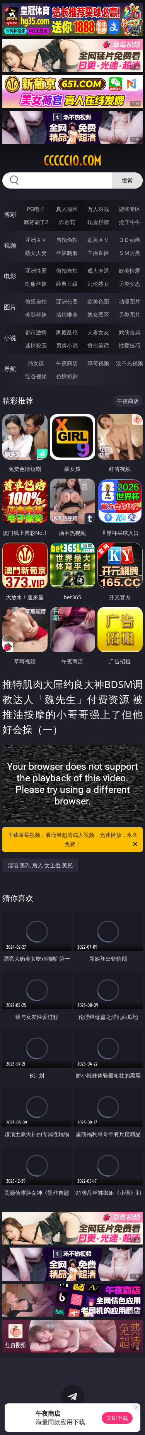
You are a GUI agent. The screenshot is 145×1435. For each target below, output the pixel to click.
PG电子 (36, 208)
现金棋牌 (98, 222)
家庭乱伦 (67, 332)
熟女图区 (98, 314)
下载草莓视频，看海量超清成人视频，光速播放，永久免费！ (73, 840)
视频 (10, 245)
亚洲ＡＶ (36, 239)
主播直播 (98, 252)
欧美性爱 (129, 270)
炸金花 (67, 222)
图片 (10, 307)
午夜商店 (67, 363)
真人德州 (67, 208)
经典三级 (67, 283)
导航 (10, 368)
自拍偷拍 (67, 239)
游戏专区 (129, 208)
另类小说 (67, 345)
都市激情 (36, 332)
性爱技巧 (129, 345)
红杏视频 (36, 376)
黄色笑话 (98, 345)
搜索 (127, 180)
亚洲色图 (67, 301)
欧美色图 (98, 301)
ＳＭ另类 (129, 252)
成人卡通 (98, 270)
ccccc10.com (72, 161)
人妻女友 (98, 332)
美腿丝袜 (36, 314)
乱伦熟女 (98, 283)
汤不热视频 (129, 363)
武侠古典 (129, 332)
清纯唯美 (67, 314)
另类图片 (129, 314)
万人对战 (98, 208)
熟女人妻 (36, 252)
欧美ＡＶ (98, 239)
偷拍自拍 (67, 270)
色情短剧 (67, 376)
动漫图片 (129, 301)
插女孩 (36, 363)
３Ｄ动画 (129, 239)
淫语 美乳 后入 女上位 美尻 (40, 865)
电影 (10, 276)
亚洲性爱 (36, 270)
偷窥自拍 (36, 301)
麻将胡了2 (36, 222)
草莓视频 (98, 363)
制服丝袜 (36, 283)
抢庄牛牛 (129, 222)
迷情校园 (36, 345)
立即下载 (117, 1418)
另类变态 (129, 283)
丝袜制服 (67, 252)
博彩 (10, 214)
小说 (10, 338)
